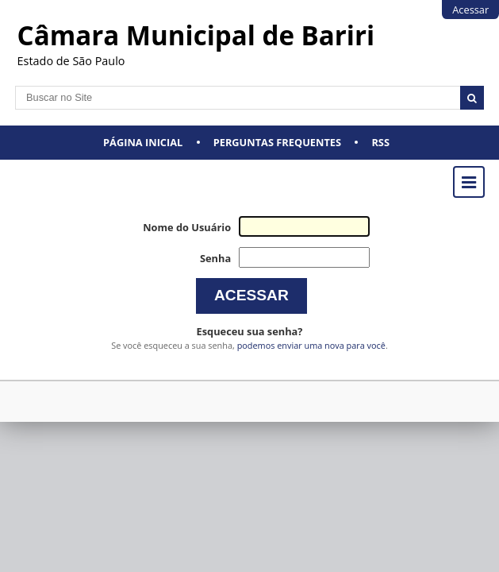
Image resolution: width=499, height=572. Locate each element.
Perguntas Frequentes (277, 142)
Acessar (470, 9)
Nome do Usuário (187, 227)
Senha (215, 258)
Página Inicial (142, 142)
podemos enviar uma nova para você (311, 345)
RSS (380, 142)
